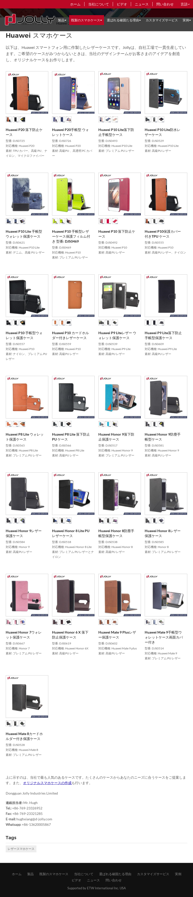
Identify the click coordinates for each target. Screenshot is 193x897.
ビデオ (122, 4)
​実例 (178, 874)
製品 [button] (62, 20)
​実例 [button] (187, 20)
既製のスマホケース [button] (86, 20)
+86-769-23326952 (27, 808)
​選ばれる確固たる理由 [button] (124, 20)
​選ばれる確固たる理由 (115, 874)
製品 (30, 874)
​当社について (98, 4)
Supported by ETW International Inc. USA (96, 888)
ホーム (75, 4)
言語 (185, 4)
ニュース (142, 4)
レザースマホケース (21, 849)
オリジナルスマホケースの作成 (47, 783)
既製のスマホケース (53, 874)
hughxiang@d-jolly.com (34, 819)
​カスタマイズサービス (162, 20)
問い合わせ (165, 4)
